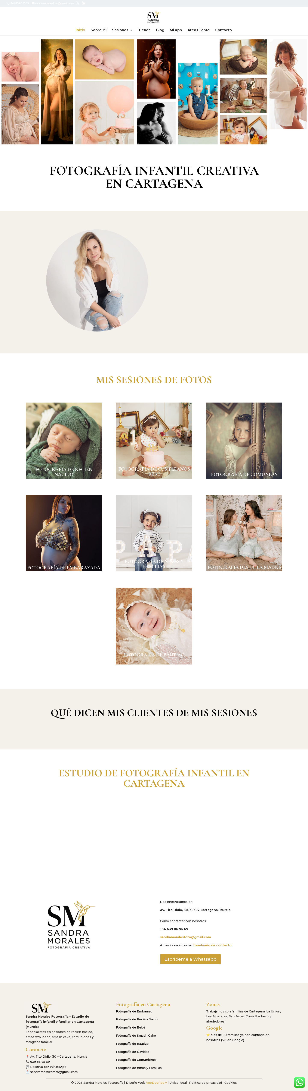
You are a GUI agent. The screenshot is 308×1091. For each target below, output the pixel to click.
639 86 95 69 (40, 1062)
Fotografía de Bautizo (132, 1044)
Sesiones (120, 30)
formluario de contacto (212, 945)
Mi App (176, 30)
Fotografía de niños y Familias (139, 1068)
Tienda (144, 30)
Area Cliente (199, 30)
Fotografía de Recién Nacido (137, 1019)
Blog (160, 30)
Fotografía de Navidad (132, 1052)
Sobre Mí (99, 30)
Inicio (80, 30)
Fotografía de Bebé (130, 1027)
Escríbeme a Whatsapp (190, 959)
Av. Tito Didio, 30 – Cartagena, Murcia (58, 1056)
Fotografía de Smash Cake (136, 1035)
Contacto (223, 30)
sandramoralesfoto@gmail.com (185, 937)
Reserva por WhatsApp (48, 1067)
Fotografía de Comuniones (136, 1060)
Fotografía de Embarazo (134, 1011)
